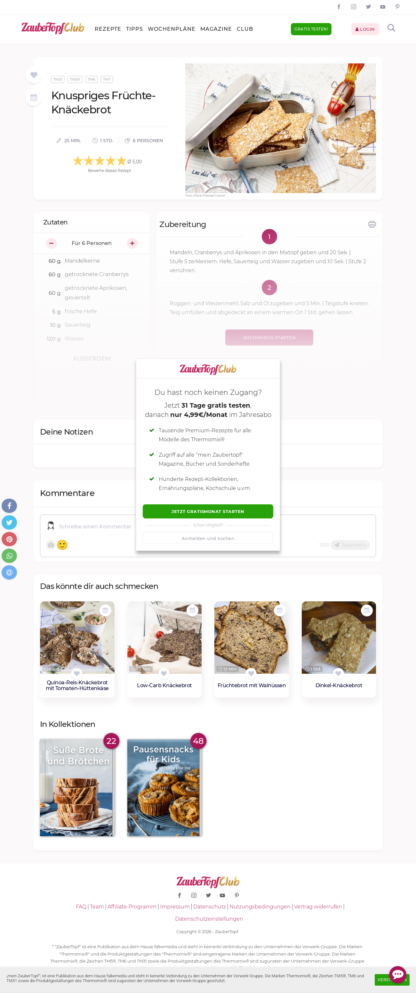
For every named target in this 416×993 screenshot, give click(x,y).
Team (97, 907)
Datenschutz (209, 907)
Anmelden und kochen (208, 538)
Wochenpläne (172, 29)
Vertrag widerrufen (318, 907)
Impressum (175, 907)
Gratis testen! (311, 29)
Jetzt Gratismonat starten (208, 511)
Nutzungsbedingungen (260, 907)
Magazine (216, 29)
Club (245, 29)
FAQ (81, 907)
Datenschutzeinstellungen (209, 919)
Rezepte (108, 29)
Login (365, 29)
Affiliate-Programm (132, 907)
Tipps (134, 29)
